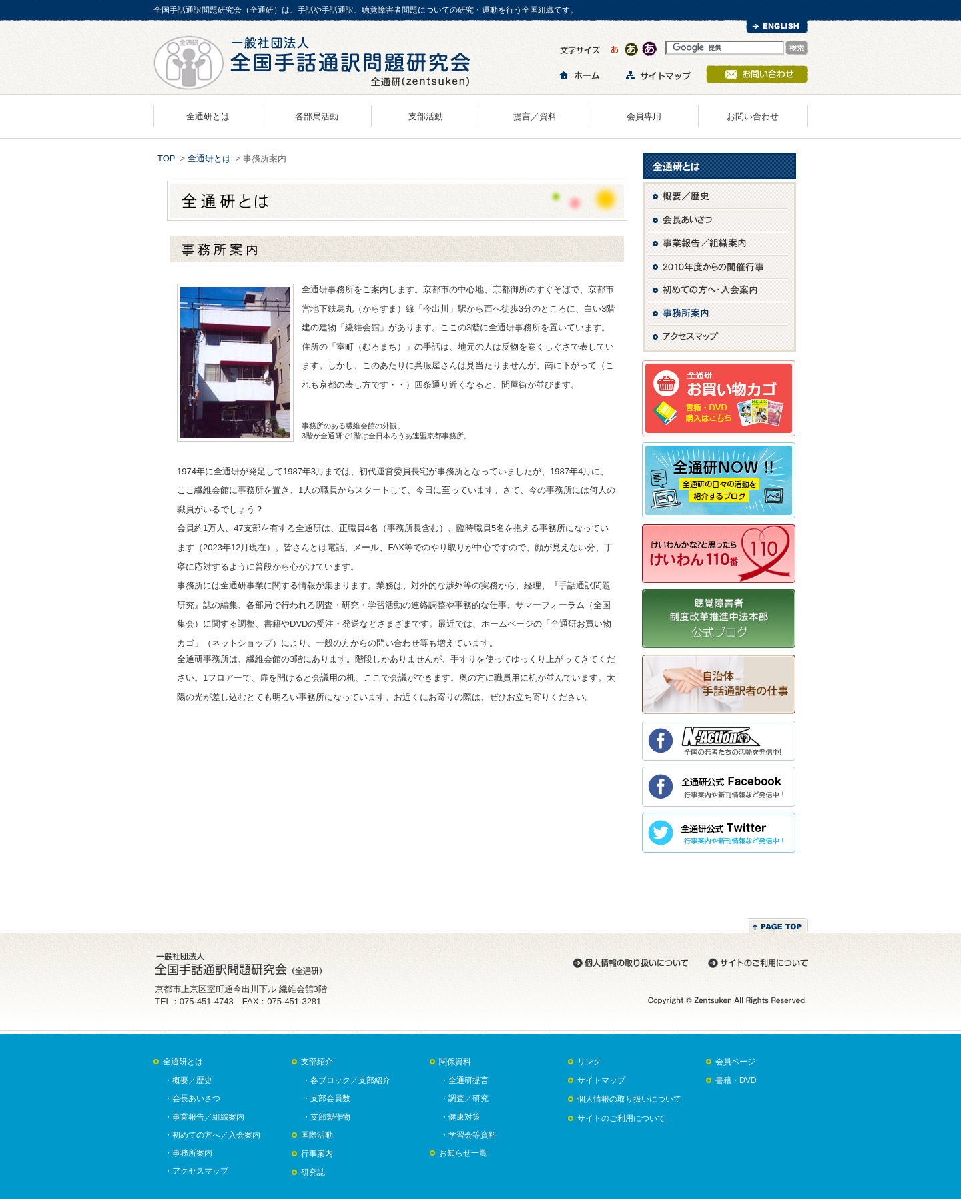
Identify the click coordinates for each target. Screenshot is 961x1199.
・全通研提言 (464, 1080)
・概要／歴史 (188, 1080)
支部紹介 (317, 1061)
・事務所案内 (188, 1153)
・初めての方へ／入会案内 (212, 1135)
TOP (166, 158)
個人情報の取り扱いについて (629, 1099)
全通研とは (208, 116)
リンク (589, 1061)
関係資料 (455, 1061)
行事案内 (317, 1153)
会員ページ (735, 1061)
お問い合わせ (753, 116)
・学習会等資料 (468, 1135)
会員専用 (644, 116)
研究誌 (313, 1172)
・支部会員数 (326, 1098)
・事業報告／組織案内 (204, 1117)
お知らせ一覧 (463, 1153)
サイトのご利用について (621, 1118)
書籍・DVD (735, 1080)
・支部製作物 (326, 1117)
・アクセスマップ (196, 1171)
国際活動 (317, 1135)
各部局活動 (316, 116)
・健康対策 (460, 1117)
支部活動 (425, 116)
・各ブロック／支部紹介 (346, 1080)
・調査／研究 (464, 1098)
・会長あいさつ (192, 1098)
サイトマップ (601, 1080)
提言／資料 (535, 116)
